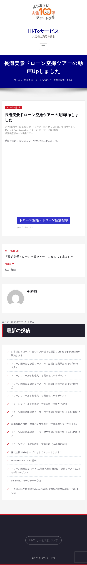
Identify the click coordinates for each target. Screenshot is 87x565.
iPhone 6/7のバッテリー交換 (26, 480)
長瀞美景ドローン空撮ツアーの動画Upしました (48, 79)
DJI (49, 126)
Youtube (23, 129)
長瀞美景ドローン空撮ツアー (19, 133)
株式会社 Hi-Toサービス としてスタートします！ (36, 452)
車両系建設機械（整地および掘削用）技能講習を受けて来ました (44, 424)
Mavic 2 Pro (11, 129)
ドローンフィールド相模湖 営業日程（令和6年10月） (39, 444)
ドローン (36, 126)
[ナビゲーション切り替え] (43, 46)
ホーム (17, 79)
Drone (56, 126)
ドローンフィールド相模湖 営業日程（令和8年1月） (39, 395)
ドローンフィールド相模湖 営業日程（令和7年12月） (39, 403)
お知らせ (26, 126)
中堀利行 (12, 126)
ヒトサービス (45, 129)
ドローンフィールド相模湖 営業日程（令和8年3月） (39, 375)
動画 (55, 129)
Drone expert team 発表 (23, 460)
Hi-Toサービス (43, 31)
